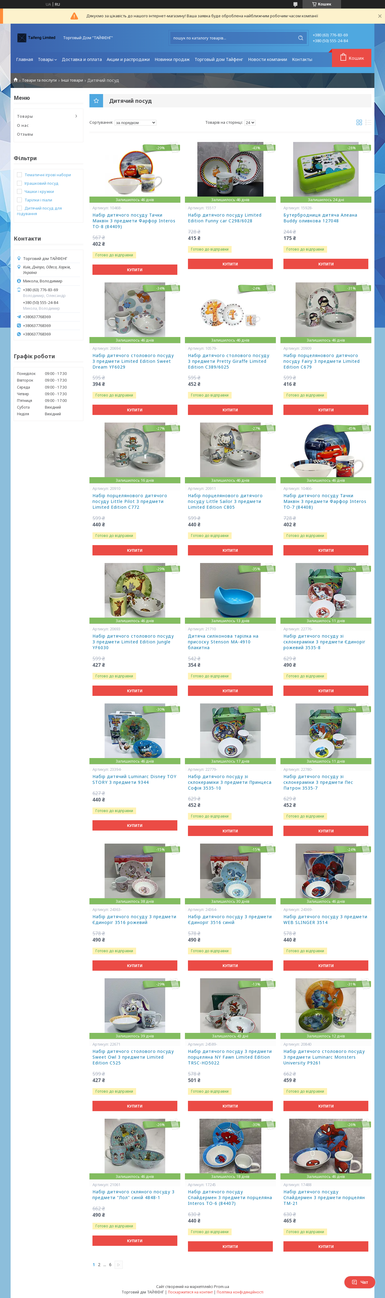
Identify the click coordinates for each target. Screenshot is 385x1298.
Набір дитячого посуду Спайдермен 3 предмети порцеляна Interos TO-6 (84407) (230, 1197)
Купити (134, 269)
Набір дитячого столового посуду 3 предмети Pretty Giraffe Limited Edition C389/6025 (229, 361)
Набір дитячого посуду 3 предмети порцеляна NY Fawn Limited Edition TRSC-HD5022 (230, 1057)
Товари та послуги (39, 80)
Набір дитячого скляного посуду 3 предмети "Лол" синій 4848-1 (133, 1194)
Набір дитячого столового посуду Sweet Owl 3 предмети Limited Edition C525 (133, 1057)
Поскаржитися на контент (190, 1292)
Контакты (302, 59)
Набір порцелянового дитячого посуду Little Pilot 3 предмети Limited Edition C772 (129, 501)
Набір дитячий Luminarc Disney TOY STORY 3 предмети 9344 (134, 779)
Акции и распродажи (128, 59)
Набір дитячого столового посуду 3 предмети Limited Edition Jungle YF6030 (133, 641)
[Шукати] (301, 38)
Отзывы (25, 134)
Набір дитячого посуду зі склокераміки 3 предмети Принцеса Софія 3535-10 (230, 782)
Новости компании (267, 59)
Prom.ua (221, 1286)
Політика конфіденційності (240, 1292)
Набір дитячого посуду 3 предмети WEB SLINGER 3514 (325, 919)
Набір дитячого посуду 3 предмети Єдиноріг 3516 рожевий (134, 919)
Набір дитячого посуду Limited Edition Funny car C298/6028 (225, 218)
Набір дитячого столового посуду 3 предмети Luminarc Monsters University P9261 (324, 1057)
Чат (360, 1282)
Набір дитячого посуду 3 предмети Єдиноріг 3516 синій (230, 919)
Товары (45, 59)
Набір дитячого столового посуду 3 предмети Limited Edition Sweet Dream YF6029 (133, 361)
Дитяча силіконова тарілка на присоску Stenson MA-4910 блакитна (223, 641)
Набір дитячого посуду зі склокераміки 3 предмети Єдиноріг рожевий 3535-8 (324, 641)
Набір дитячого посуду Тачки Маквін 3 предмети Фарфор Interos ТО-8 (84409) (134, 220)
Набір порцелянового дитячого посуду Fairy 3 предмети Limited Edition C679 (321, 361)
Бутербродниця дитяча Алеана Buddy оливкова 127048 (320, 218)
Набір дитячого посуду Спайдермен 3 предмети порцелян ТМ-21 (324, 1197)
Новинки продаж (172, 59)
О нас (23, 125)
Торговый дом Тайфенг (219, 59)
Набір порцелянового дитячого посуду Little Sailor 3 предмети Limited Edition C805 (225, 501)
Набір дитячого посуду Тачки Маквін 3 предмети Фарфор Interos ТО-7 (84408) (325, 501)
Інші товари (72, 80)
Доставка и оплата (82, 59)
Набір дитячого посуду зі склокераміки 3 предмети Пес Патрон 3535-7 (318, 782)
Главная (24, 59)
